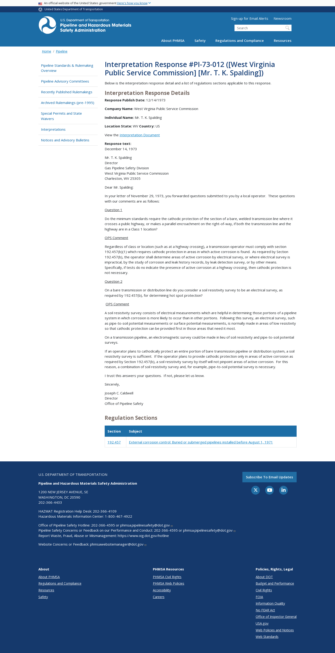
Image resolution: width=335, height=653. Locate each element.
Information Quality (270, 603)
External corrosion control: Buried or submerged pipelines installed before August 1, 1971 (201, 442)
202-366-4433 (50, 502)
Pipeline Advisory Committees (65, 81)
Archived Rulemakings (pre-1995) (67, 102)
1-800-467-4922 (118, 516)
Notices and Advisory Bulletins (65, 140)
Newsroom (282, 18)
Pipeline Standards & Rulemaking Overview (67, 68)
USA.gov (262, 623)
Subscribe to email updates (269, 477)
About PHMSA (172, 40)
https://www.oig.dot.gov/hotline (143, 535)
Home (46, 51)
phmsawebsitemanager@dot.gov (118, 544)
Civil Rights (264, 590)
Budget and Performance (275, 583)
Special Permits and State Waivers (61, 116)
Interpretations (53, 129)
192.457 (114, 442)
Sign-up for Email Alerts (249, 18)
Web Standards (267, 636)
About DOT (264, 577)
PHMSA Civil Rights (167, 577)
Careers (158, 597)
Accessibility (162, 590)
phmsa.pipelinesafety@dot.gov (146, 525)
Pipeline (61, 51)
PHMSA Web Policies (168, 583)
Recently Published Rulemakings (66, 92)
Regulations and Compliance (239, 40)
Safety (200, 40)
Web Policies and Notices (275, 630)
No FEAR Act (265, 610)
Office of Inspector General (276, 616)
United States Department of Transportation (73, 9)
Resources (282, 40)
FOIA (259, 597)
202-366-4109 (105, 511)
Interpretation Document (140, 135)
